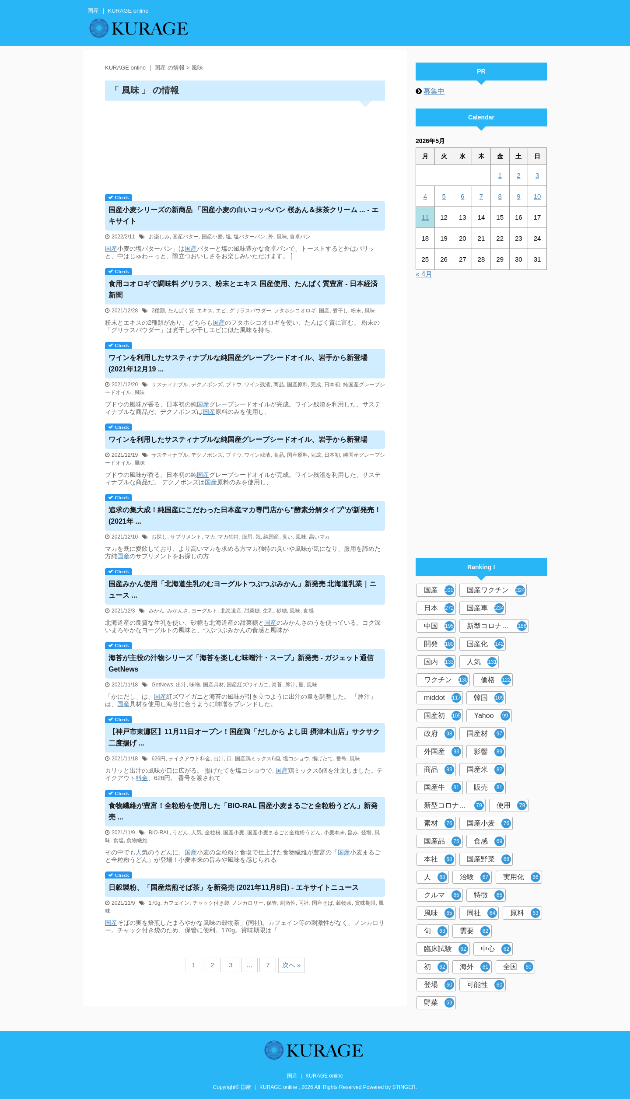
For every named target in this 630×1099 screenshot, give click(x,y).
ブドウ (234, 385)
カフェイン (176, 903)
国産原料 (297, 385)
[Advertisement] (245, 144)
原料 (525, 913)
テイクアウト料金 (189, 759)
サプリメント (186, 537)
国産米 (485, 769)
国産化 (485, 644)
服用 (247, 537)
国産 (111, 248)
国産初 (442, 716)
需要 (475, 931)
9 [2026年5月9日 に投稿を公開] (518, 196)
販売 (489, 787)
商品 (278, 385)
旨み (352, 833)
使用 (512, 805)
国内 (439, 662)
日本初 (332, 385)
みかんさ (177, 611)
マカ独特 (228, 537)
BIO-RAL (159, 833)
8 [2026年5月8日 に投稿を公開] (499, 196)
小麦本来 (334, 833)
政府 (439, 733)
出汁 (181, 685)
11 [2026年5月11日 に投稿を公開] (425, 217)
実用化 (521, 877)
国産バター (185, 237)
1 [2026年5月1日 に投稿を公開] (499, 175)
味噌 (194, 685)
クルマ (442, 895)
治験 (475, 877)
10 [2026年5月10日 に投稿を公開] (537, 196)
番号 (341, 759)
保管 (271, 903)
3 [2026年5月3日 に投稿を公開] (537, 175)
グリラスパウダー (250, 311)
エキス (205, 311)
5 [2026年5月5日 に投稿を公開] (443, 196)
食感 (308, 611)
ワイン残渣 (257, 385)
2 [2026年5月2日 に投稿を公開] (518, 175)
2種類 (158, 311)
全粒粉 (212, 833)
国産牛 (442, 787)
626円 (158, 759)
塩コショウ (296, 759)
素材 (439, 823)
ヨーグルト (204, 611)
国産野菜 (489, 859)
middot (442, 698)
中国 (439, 626)
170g (155, 903)
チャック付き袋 (210, 903)
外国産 (442, 751)
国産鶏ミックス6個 (257, 759)
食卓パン (300, 237)
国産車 (485, 608)
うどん (180, 833)
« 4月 (424, 274)
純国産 (271, 537)
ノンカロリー (247, 903)
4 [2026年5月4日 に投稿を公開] (425, 196)
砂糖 (281, 611)
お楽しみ (159, 237)
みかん (156, 611)
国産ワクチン (496, 590)
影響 (489, 751)
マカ (210, 537)
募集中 (434, 91)
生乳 (268, 611)
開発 (439, 644)
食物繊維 (136, 840)
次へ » (291, 965)
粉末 (356, 311)
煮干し (340, 311)
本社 (439, 859)
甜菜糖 (252, 611)
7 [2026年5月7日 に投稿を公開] (481, 196)
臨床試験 (446, 949)
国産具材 (213, 685)
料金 (142, 777)
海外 (475, 967)
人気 (196, 833)
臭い (287, 537)
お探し (159, 537)
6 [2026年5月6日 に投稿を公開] (462, 196)
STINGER (404, 1087)
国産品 (442, 841)
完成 (316, 385)
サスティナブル (169, 385)
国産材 (485, 733)
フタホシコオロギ (295, 311)
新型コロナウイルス (497, 626)
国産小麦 (212, 237)
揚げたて (322, 759)
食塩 (118, 840)
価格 (496, 680)
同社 (303, 903)
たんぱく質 (181, 311)
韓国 (489, 698)
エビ (221, 311)
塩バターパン (249, 237)
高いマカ (319, 537)
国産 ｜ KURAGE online (315, 1076)
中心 (496, 949)
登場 (366, 833)
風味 (281, 237)
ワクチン (446, 680)
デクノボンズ (207, 385)
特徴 (489, 895)
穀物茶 (344, 903)
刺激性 (288, 903)
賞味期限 (365, 903)
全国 (518, 967)
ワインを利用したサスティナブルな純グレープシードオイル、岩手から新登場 (238, 439)
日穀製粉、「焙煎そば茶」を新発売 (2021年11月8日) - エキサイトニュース (233, 887)
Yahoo (492, 716)
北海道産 (231, 611)
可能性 (485, 985)
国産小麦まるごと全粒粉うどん (284, 833)
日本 (439, 608)
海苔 (277, 685)
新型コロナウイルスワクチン (455, 805)
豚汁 (290, 685)
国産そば (322, 903)
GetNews (162, 685)
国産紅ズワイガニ (248, 685)
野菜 (439, 1003)
